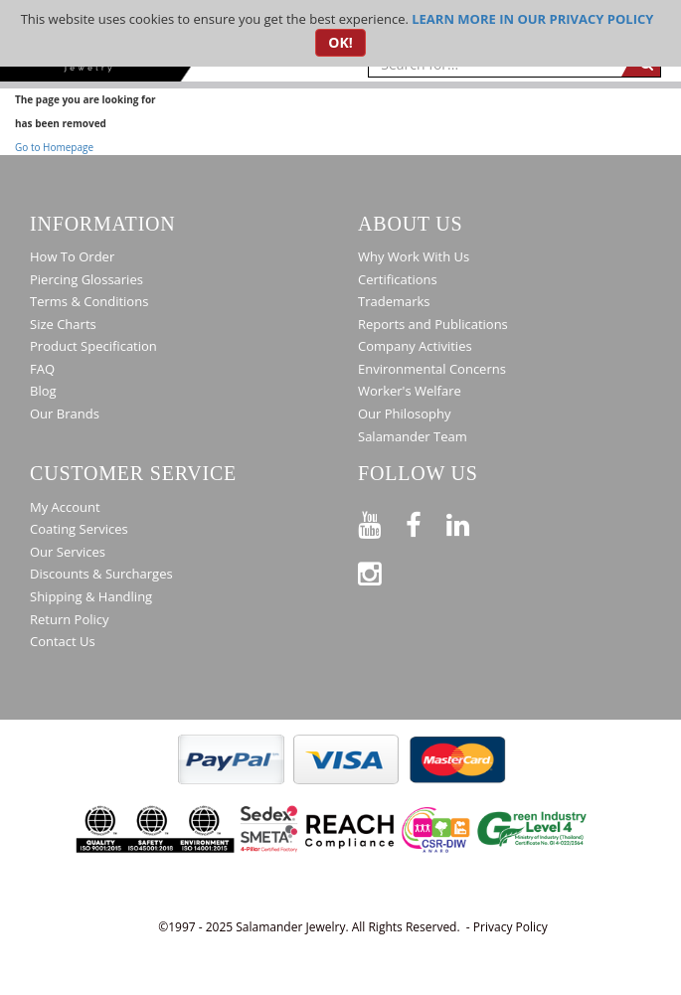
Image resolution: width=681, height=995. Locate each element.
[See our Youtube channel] (382, 521)
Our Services (67, 552)
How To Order (72, 256)
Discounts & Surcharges (101, 573)
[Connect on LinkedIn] (470, 521)
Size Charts (63, 324)
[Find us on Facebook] (426, 521)
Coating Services (79, 529)
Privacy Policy (510, 926)
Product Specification (93, 346)
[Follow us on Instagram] (382, 570)
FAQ (42, 369)
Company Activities (415, 346)
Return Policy (69, 619)
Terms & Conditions (89, 301)
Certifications (397, 279)
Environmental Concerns (432, 369)
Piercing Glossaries (86, 279)
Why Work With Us (413, 256)
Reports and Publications (433, 324)
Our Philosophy (404, 413)
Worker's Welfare (409, 391)
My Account (65, 507)
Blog (43, 391)
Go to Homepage (54, 147)
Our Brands (64, 413)
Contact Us (62, 641)
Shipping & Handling (91, 596)
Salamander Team (412, 436)
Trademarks (394, 301)
